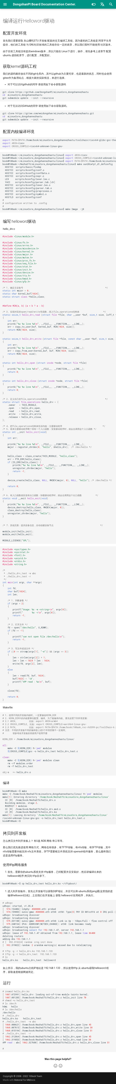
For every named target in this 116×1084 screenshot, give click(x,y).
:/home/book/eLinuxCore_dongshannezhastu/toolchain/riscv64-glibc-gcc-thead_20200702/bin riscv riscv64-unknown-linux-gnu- (59, 143)
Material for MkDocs (24, 1080)
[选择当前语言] (102, 4)
